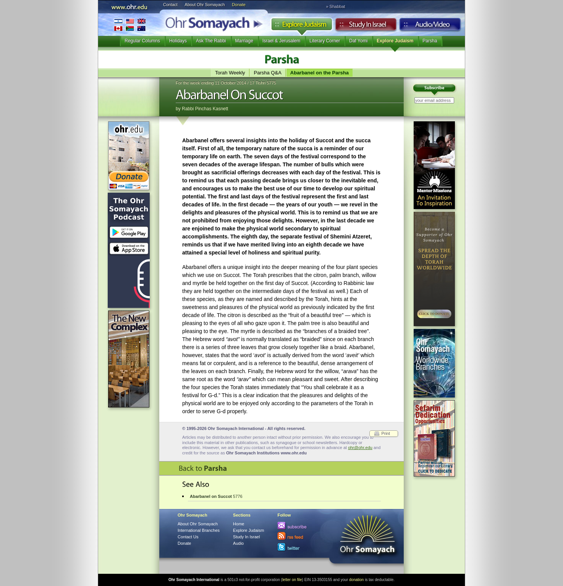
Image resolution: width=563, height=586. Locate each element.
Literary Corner (324, 40)
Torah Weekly (230, 73)
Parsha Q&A (268, 73)
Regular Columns (142, 40)
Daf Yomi (358, 40)
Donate (238, 4)
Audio (430, 26)
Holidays (178, 40)
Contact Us (188, 536)
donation (356, 580)
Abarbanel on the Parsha (319, 73)
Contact (170, 4)
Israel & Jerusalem (281, 40)
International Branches (129, 24)
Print (385, 433)
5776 (216, 496)
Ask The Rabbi (211, 40)
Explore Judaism (301, 26)
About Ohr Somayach (205, 4)
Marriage (244, 40)
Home (238, 524)
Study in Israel (366, 26)
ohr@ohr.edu (360, 447)
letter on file (292, 580)
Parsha (429, 40)
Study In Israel (246, 536)
